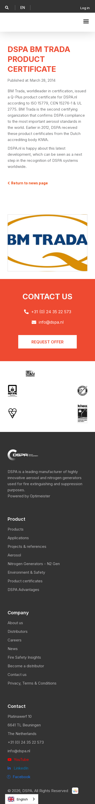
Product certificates (25, 581)
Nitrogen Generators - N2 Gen (34, 563)
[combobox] (21, 799)
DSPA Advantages (23, 589)
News (13, 648)
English (18, 799)
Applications (18, 537)
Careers (15, 640)
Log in (85, 8)
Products (16, 529)
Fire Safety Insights (24, 657)
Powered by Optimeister (29, 496)
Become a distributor (26, 665)
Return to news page (28, 183)
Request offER (47, 341)
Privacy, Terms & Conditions (32, 683)
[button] (22, 7)
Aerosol (14, 555)
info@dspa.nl (19, 750)
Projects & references (27, 546)
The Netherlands (22, 733)
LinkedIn (18, 768)
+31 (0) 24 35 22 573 (26, 742)
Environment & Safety (26, 572)
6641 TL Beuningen (24, 725)
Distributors (18, 631)
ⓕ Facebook (18, 776)
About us (15, 622)
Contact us (17, 674)
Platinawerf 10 (20, 716)
